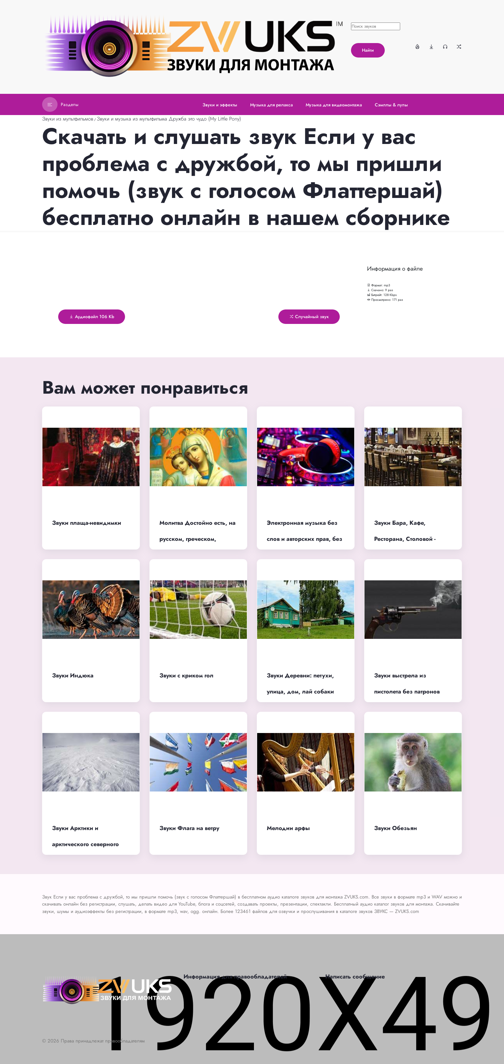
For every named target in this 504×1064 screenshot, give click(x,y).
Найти (368, 50)
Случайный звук (309, 316)
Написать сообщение (355, 976)
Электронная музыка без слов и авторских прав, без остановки (304, 539)
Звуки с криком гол (186, 675)
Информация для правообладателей (235, 976)
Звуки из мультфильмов (67, 118)
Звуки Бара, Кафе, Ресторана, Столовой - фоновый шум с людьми (408, 539)
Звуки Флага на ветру (189, 828)
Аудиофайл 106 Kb (91, 316)
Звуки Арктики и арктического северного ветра (85, 844)
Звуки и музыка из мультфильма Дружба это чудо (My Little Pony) (169, 118)
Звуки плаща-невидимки (86, 523)
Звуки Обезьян (395, 828)
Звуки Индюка (73, 675)
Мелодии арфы (288, 828)
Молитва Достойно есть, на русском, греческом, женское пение (197, 539)
